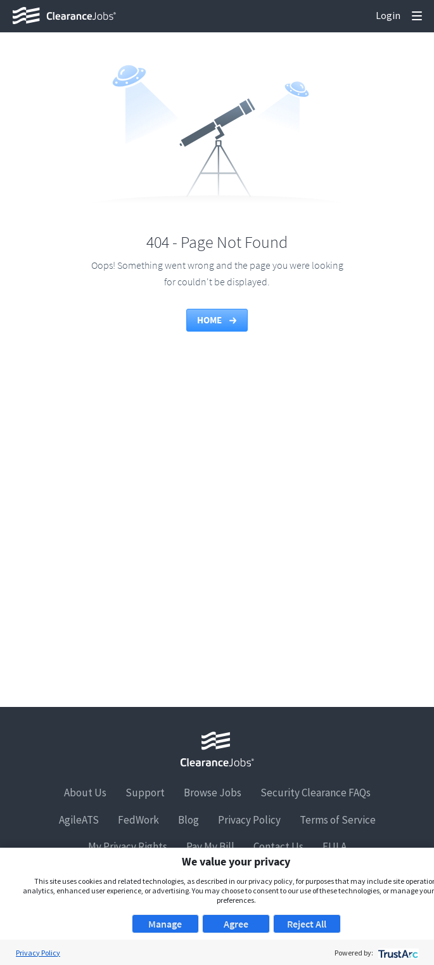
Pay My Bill (210, 846)
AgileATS (79, 820)
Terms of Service (338, 820)
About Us (85, 793)
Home (217, 320)
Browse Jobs (212, 793)
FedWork (138, 820)
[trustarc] (397, 952)
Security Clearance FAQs (315, 793)
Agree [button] (236, 923)
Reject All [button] (306, 923)
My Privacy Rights (127, 846)
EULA (334, 846)
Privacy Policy (249, 820)
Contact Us (278, 846)
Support (145, 793)
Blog (188, 820)
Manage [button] (165, 923)
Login (388, 15)
